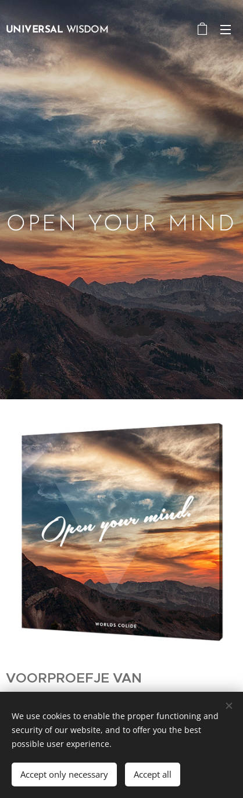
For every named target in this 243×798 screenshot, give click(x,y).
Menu (225, 29)
